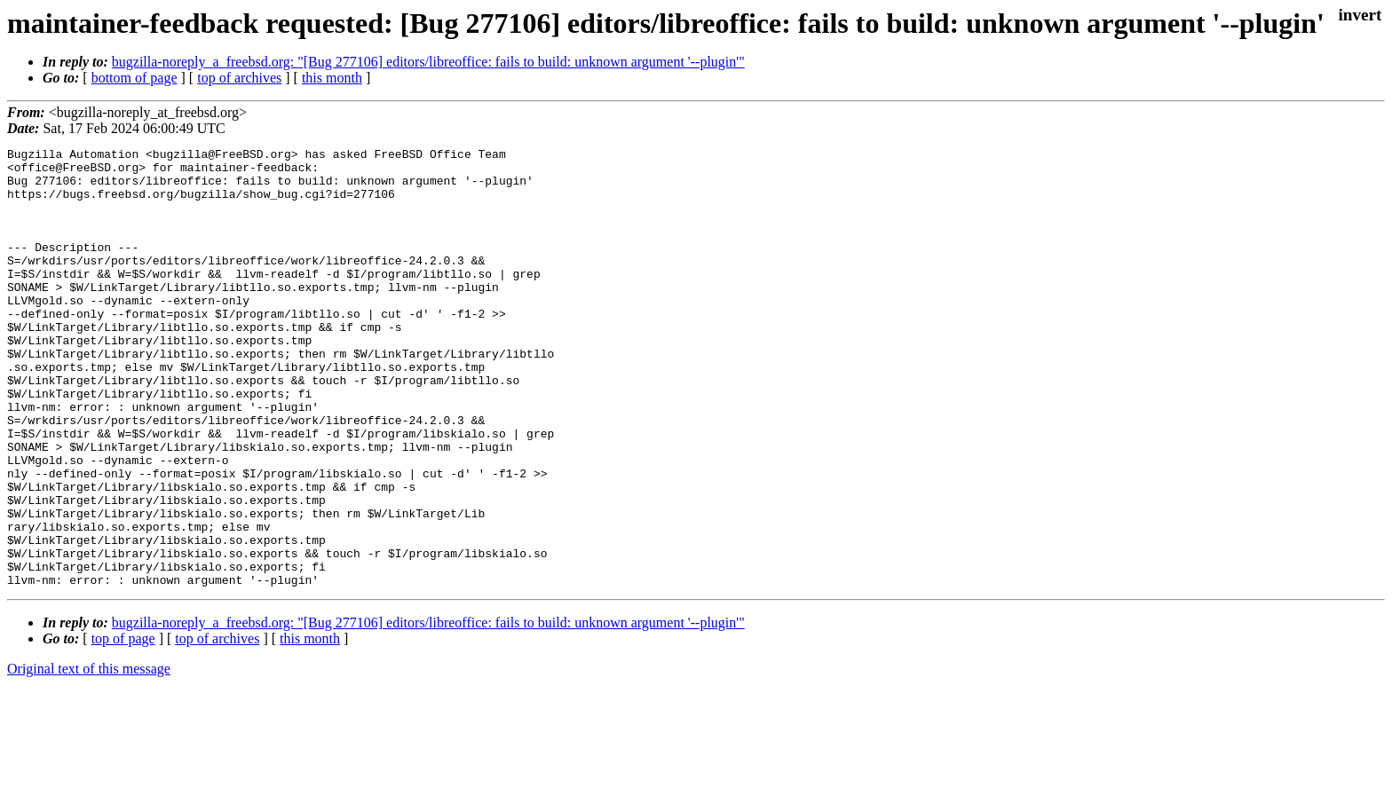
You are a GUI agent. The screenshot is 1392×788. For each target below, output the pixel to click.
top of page (123, 726)
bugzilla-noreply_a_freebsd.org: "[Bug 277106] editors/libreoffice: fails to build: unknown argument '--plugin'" (428, 61)
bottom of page (134, 77)
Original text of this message (88, 756)
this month (332, 77)
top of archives (239, 77)
